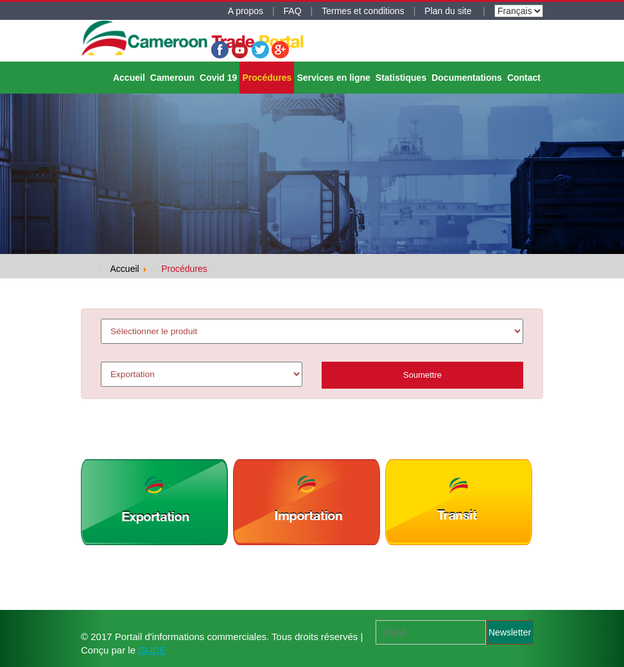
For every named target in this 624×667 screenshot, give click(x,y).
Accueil (129, 77)
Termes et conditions (363, 11)
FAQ (293, 11)
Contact (524, 77)
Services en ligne (333, 77)
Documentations (466, 77)
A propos (245, 11)
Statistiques (401, 77)
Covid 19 (218, 77)
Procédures (266, 77)
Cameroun (172, 77)
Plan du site (449, 11)
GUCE (152, 650)
